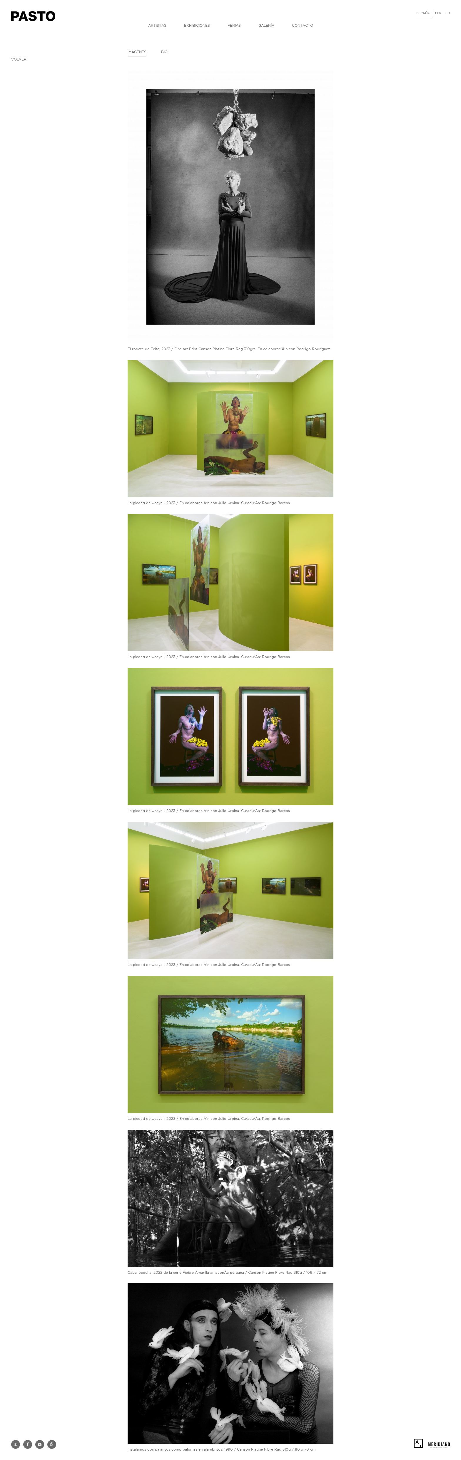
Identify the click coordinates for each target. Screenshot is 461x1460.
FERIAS (234, 25)
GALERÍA (266, 25)
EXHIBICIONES (197, 25)
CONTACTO (302, 25)
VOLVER (18, 59)
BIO (164, 52)
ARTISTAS (157, 25)
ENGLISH (442, 13)
